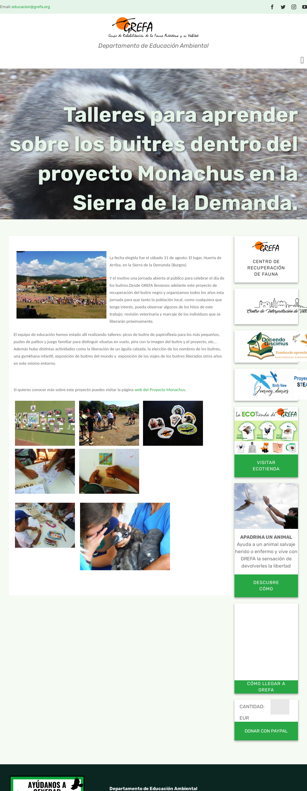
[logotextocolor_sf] (153, 19)
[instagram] (293, 6)
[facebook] (272, 6)
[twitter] (283, 6)
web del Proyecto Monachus (160, 389)
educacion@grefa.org (31, 6)
